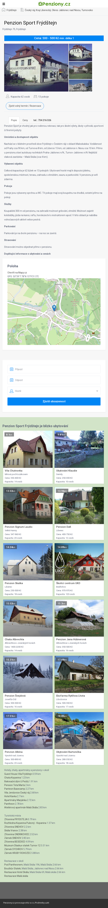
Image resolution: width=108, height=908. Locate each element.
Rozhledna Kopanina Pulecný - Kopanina (25, 823)
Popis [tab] (14, 120)
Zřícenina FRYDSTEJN (15, 819)
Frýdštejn (12, 10)
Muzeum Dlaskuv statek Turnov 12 (22, 845)
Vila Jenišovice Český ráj (17, 792)
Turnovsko (87, 10)
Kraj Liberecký (43, 10)
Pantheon (9, 803)
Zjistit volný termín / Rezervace (25, 106)
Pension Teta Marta (14, 785)
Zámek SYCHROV (13, 849)
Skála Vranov (11, 830)
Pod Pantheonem (13, 864)
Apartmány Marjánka (15, 800)
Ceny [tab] (25, 120)
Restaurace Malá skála (16, 876)
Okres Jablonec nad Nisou (66, 10)
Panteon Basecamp (14, 788)
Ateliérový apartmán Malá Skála (21, 807)
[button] (54, 308)
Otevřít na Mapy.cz (17, 272)
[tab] (42, 120)
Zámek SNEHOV (12, 838)
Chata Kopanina (12, 777)
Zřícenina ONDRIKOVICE (16, 834)
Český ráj (30, 10)
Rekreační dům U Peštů (16, 781)
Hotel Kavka (10, 796)
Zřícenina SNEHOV (14, 826)
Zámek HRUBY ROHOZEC (17, 853)
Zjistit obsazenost (54, 401)
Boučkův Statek (12, 868)
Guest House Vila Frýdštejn (18, 774)
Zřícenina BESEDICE (14, 841)
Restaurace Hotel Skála (16, 872)
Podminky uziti (42, 902)
